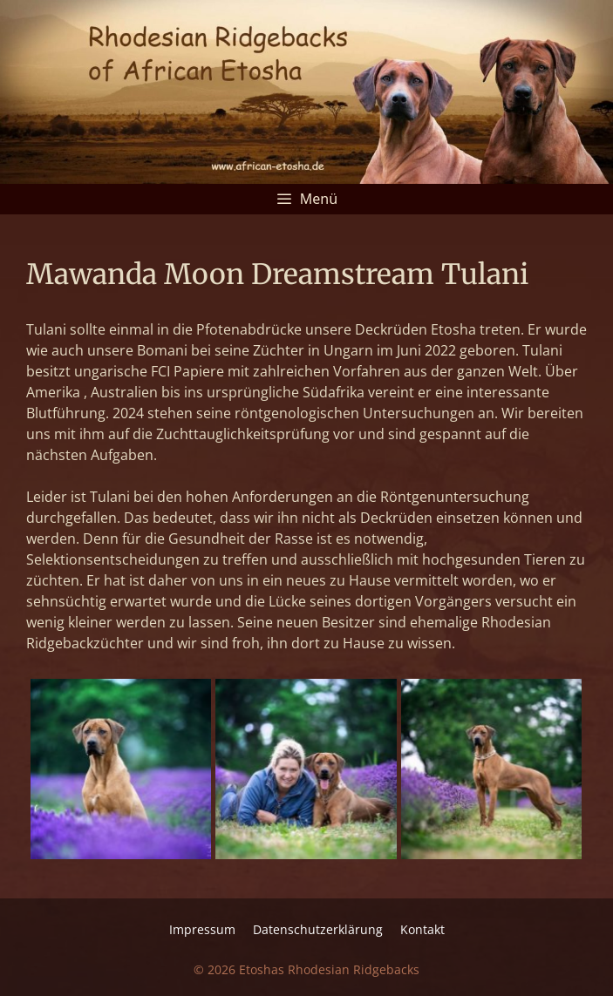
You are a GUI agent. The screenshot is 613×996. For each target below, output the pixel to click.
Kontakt (422, 929)
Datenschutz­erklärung (318, 929)
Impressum (202, 929)
